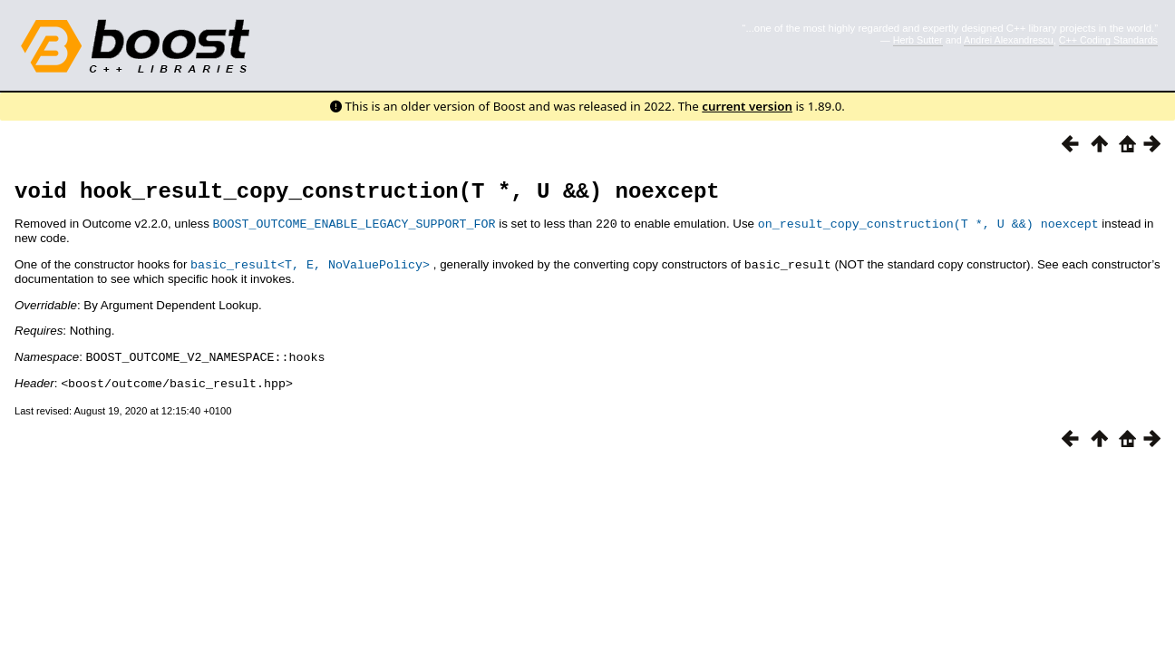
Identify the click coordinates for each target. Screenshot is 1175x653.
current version (747, 106)
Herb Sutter (918, 39)
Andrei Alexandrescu (1009, 39)
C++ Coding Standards (1108, 39)
